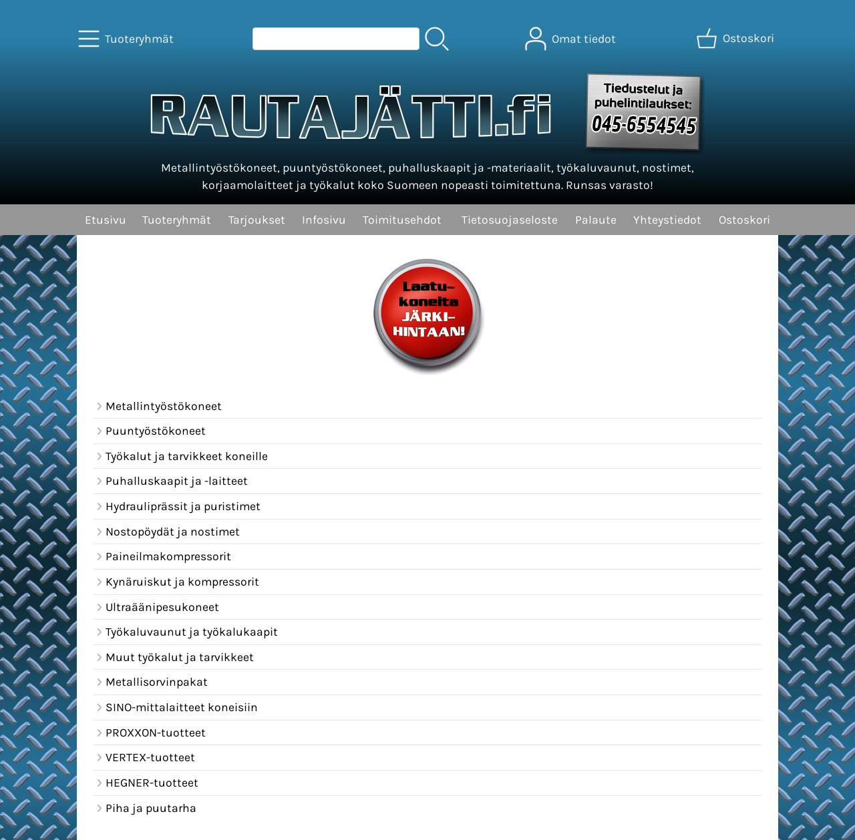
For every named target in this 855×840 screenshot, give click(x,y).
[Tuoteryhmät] (127, 39)
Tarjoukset (256, 219)
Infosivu (324, 219)
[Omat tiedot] (572, 39)
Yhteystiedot (667, 219)
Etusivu (105, 219)
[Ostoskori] (736, 39)
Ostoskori (744, 219)
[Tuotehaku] (335, 38)
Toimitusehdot (402, 219)
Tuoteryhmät (176, 219)
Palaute (596, 219)
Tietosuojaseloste (510, 219)
